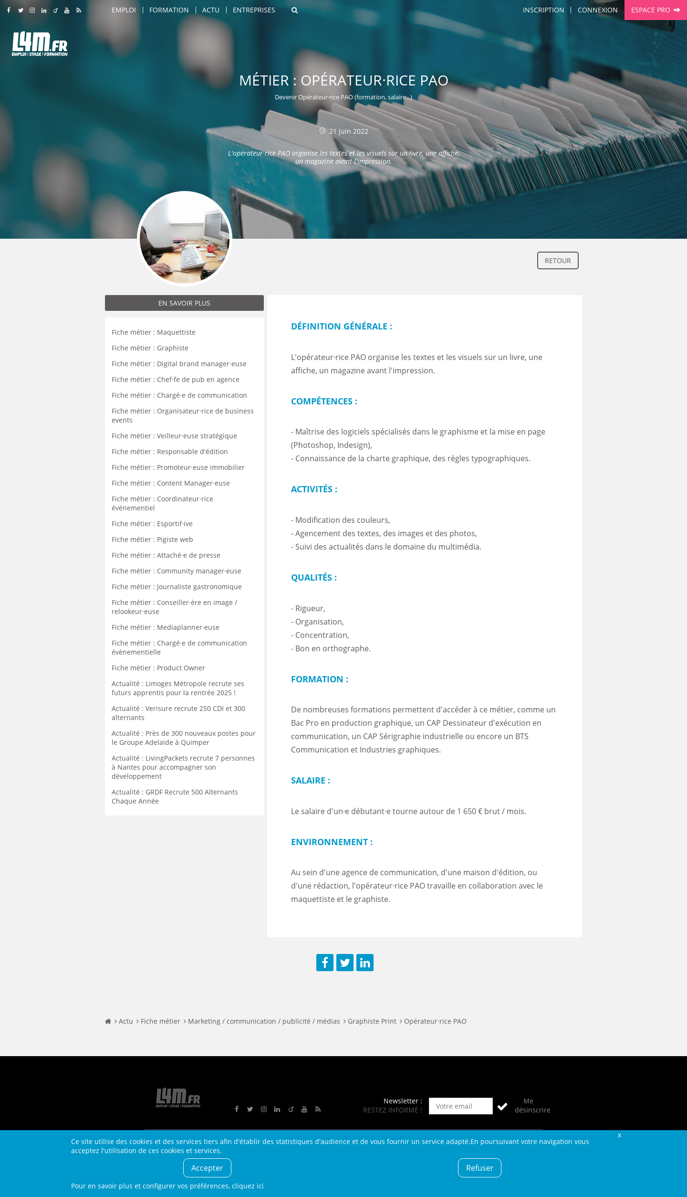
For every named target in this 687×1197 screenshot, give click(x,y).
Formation (169, 9)
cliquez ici (248, 1185)
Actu (210, 9)
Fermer (619, 1134)
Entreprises (254, 9)
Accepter (207, 1168)
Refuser (480, 1168)
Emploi (124, 9)
